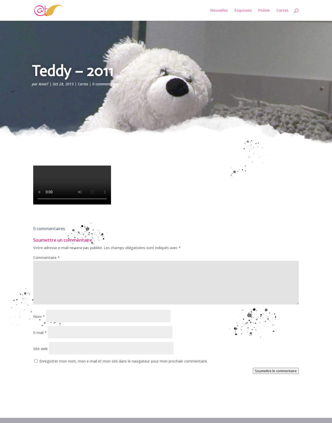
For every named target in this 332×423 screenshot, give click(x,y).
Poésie (264, 11)
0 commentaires (105, 83)
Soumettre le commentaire (276, 371)
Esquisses (243, 11)
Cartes (282, 11)
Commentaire (46, 257)
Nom (39, 316)
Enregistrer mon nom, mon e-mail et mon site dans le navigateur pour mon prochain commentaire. (123, 361)
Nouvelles (219, 11)
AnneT (44, 83)
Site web (40, 348)
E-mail (40, 332)
